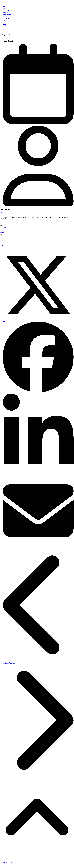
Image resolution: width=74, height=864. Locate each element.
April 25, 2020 (3, 227)
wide (3, 236)
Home (1, 212)
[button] (7, 28)
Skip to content (3, 0)
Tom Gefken (4, 2)
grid (1, 236)
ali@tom (4, 207)
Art (1, 232)
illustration (4, 232)
